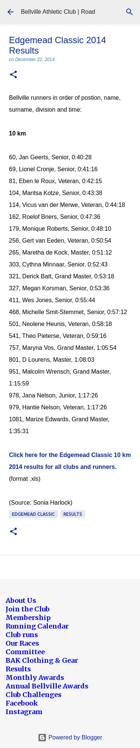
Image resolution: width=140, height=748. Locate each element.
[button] (13, 75)
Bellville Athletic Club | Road (58, 12)
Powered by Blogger (70, 737)
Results (72, 514)
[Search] (129, 12)
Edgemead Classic (33, 514)
